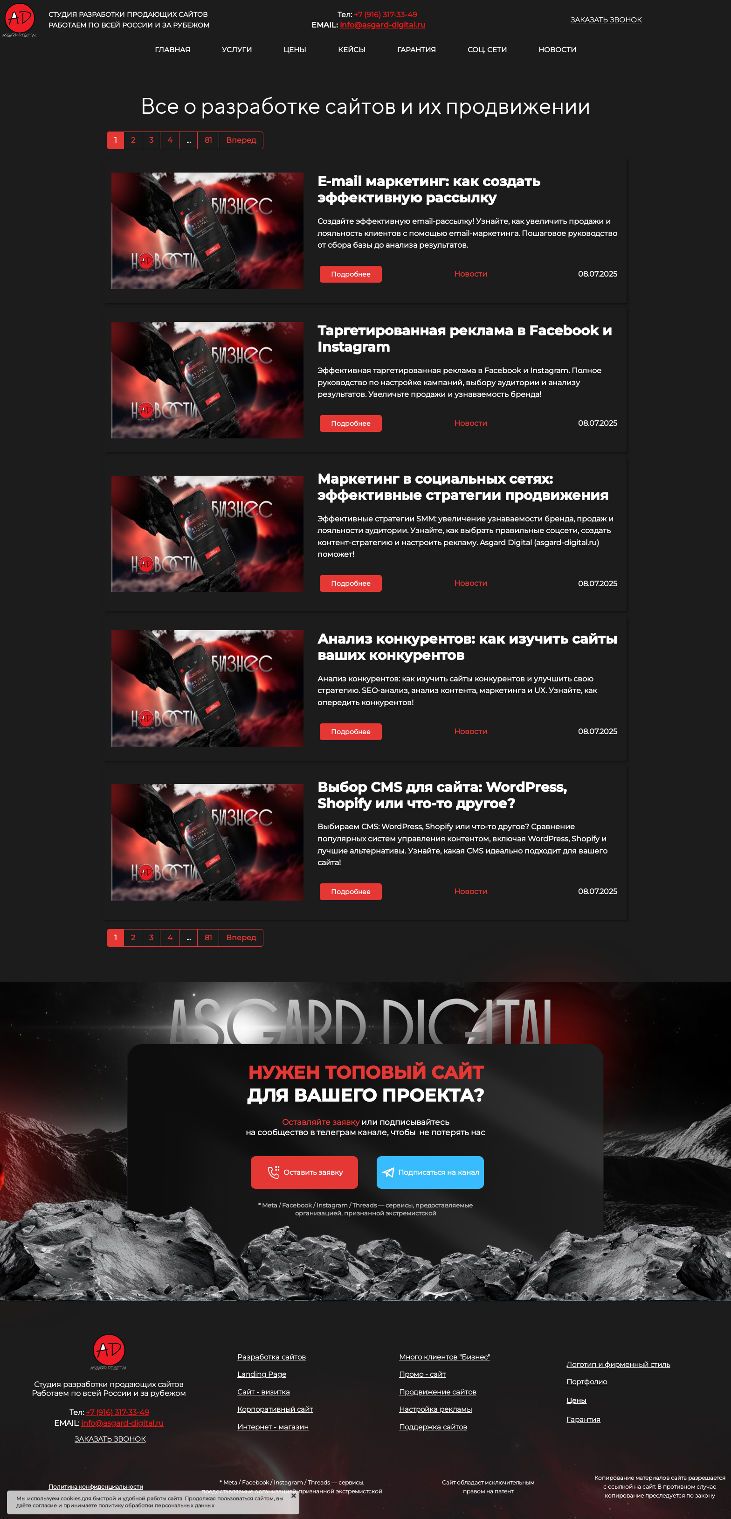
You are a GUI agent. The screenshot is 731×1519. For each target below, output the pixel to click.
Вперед (241, 140)
